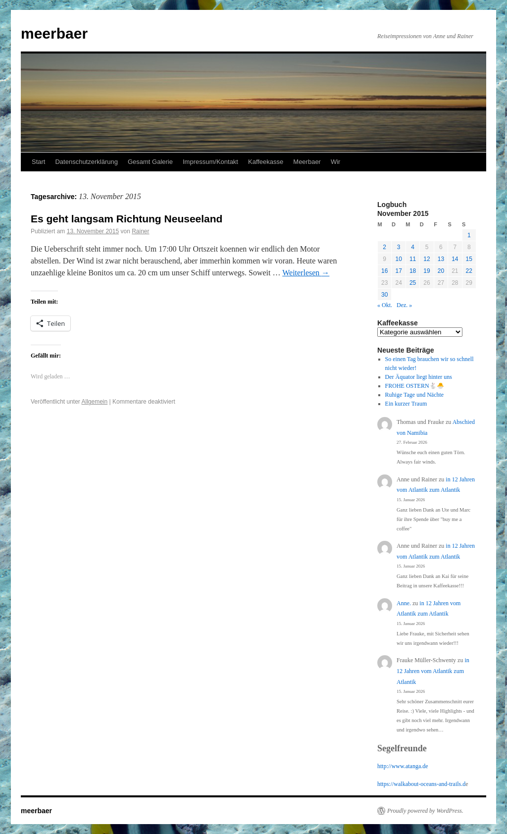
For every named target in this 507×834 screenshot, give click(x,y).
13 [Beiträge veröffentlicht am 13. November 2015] (441, 259)
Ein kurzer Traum (406, 403)
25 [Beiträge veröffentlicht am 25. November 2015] (412, 282)
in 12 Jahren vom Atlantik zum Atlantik (433, 671)
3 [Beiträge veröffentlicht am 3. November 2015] (399, 247)
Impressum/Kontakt (210, 161)
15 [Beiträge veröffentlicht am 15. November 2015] (469, 259)
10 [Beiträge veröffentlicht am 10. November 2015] (398, 259)
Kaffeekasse (265, 161)
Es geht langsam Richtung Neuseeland (126, 218)
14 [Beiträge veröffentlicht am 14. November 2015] (455, 259)
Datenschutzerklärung (86, 161)
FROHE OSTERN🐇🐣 (414, 385)
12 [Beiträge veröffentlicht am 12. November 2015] (426, 259)
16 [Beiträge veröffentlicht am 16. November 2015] (384, 270)
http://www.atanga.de (402, 766)
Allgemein (95, 401)
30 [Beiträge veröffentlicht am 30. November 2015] (384, 294)
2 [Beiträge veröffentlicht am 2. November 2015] (384, 247)
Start (38, 161)
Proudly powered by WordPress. (425, 810)
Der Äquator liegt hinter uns (418, 376)
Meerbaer (307, 161)
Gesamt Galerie (150, 161)
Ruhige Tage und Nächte (414, 394)
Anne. (404, 603)
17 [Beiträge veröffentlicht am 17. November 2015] (398, 270)
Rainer (140, 231)
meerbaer (54, 33)
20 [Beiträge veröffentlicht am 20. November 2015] (441, 270)
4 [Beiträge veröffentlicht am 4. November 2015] (412, 247)
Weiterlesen (305, 272)
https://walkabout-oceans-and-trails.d (421, 784)
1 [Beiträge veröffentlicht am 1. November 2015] (469, 235)
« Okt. (384, 305)
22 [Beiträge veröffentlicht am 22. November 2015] (469, 270)
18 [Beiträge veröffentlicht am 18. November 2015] (412, 270)
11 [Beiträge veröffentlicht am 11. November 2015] (412, 259)
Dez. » (404, 305)
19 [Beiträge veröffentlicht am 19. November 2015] (426, 270)
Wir (336, 161)
